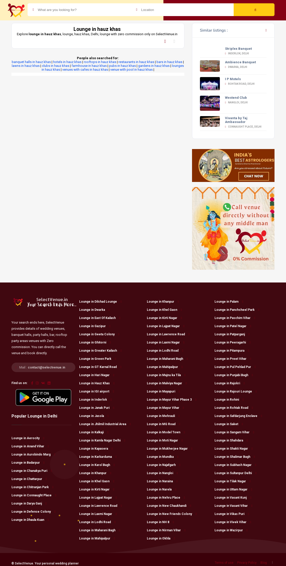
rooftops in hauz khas (100, 62)
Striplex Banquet (238, 49)
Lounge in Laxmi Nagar (98, 514)
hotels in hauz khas (67, 62)
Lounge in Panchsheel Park (236, 310)
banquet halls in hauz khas (31, 62)
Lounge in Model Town (166, 432)
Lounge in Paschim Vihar (234, 318)
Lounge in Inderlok (95, 399)
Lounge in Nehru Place (166, 497)
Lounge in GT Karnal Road (100, 367)
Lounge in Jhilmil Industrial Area (105, 424)
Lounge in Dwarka (94, 310)
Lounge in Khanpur (95, 473)
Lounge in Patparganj (231, 334)
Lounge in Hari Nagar (96, 375)
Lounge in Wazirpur (230, 530)
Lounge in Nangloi (162, 473)
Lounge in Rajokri (229, 383)
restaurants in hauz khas (136, 62)
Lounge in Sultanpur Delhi (235, 473)
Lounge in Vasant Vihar (233, 506)
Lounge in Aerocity (27, 438)
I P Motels (233, 79)
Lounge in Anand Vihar (30, 446)
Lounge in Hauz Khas (96, 383)
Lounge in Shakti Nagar (233, 448)
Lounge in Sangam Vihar (234, 432)
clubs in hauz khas (55, 66)
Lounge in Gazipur (94, 326)
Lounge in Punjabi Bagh (233, 375)
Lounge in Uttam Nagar (233, 489)
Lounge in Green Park (97, 359)
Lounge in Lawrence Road (100, 506)
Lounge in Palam (228, 301)
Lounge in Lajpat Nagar (98, 497)
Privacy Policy (247, 562)
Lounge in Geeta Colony (99, 334)
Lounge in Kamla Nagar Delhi (102, 440)
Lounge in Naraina (162, 481)
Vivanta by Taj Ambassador (236, 120)
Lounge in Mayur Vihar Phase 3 (171, 399)
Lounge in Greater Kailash (100, 350)
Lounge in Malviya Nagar (167, 383)
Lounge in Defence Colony (33, 511)
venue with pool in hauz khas (131, 69)
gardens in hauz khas (154, 66)
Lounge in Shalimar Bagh (234, 457)
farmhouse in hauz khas (89, 66)
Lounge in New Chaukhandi (169, 506)
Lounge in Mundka (162, 457)
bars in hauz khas (169, 62)
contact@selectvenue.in (46, 367)
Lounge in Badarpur (27, 462)
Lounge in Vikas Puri (231, 514)
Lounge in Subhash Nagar (235, 465)
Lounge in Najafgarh (163, 465)
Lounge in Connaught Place (33, 495)
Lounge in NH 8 (160, 522)
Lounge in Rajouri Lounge (235, 391)
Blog (263, 562)
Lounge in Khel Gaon (96, 481)
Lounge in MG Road (163, 424)
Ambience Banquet (240, 62)
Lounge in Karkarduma (97, 457)
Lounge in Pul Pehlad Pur (235, 367)
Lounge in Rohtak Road (233, 408)
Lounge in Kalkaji (93, 432)
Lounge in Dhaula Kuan (30, 520)
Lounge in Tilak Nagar (232, 481)
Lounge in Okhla (161, 538)
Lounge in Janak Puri (96, 408)
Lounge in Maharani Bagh (99, 530)
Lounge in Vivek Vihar (232, 522)
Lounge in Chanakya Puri (31, 471)
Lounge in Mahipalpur (97, 538)
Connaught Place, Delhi (243, 126)
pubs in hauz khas (122, 66)
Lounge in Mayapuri (163, 391)
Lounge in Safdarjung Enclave (238, 416)
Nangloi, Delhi (236, 102)
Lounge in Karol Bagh (97, 465)
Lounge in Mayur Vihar (165, 408)
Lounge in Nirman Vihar (166, 530)
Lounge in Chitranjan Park (32, 487)
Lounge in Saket (228, 424)
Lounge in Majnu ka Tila (166, 375)
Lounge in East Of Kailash (99, 318)
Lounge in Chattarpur (29, 479)
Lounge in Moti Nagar (165, 440)
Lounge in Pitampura (231, 350)
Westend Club (236, 98)
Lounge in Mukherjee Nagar (169, 448)
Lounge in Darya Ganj (28, 503)
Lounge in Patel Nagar (232, 326)
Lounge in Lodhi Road (97, 522)
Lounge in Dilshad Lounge (100, 301)
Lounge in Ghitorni (95, 342)
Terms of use (224, 562)
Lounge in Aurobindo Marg (33, 454)
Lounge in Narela (161, 489)
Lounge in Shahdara (231, 440)
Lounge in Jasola (94, 416)
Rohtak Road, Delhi (240, 83)
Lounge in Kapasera (96, 448)
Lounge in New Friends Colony (172, 514)
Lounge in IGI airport (96, 391)
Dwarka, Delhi (236, 67)
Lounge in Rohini (229, 399)
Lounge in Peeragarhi (232, 342)
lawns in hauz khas (26, 66)
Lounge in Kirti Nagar (96, 489)
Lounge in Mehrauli (163, 416)
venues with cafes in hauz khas (85, 69)
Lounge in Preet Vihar (232, 359)
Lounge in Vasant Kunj (232, 497)
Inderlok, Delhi (237, 53)
